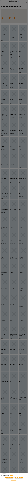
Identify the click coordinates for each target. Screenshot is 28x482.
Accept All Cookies (18, 477)
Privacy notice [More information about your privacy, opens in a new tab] (11, 475)
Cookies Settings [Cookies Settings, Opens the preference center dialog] (13, 480)
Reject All (9, 477)
